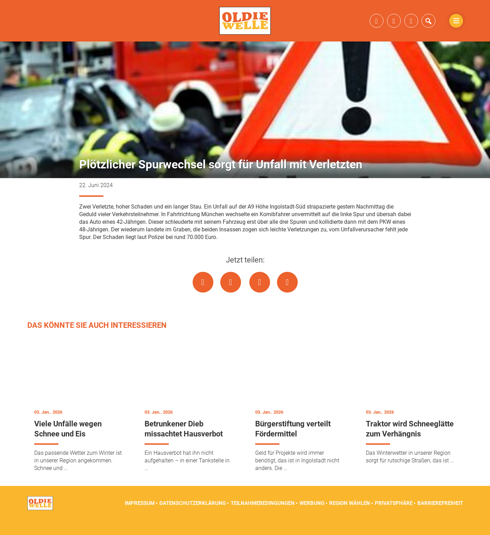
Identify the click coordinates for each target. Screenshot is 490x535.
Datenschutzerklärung (192, 518)
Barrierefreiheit (440, 518)
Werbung (311, 518)
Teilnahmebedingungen (263, 518)
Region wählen (349, 518)
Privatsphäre (394, 518)
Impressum (140, 518)
